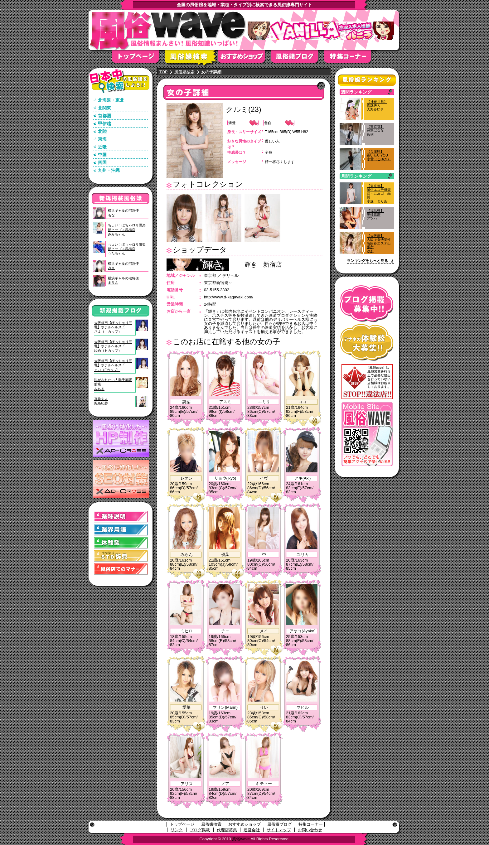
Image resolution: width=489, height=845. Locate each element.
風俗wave (240, 839)
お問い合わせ (310, 830)
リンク (177, 830)
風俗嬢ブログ (297, 58)
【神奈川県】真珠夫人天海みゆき (377, 105)
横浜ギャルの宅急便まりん (123, 280)
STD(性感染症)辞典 (121, 556)
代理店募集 (227, 830)
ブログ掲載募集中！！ (367, 303)
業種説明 (121, 517)
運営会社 (252, 830)
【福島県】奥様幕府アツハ (375, 214)
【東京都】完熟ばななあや (375, 130)
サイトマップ (279, 830)
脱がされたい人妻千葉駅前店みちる (113, 384)
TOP (163, 72)
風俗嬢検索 (191, 58)
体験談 (121, 543)
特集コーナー (310, 824)
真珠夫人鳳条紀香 (101, 401)
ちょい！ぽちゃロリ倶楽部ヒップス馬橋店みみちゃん (127, 229)
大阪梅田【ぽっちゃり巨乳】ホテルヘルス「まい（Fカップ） (113, 365)
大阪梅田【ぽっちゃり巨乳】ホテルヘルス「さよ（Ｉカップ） (113, 327)
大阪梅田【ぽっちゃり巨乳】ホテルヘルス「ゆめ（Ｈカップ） (113, 346)
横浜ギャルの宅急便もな (123, 213)
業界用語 (121, 530)
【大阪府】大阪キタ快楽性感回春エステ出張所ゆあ (379, 243)
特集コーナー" (350, 58)
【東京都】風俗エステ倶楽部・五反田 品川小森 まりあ (379, 193)
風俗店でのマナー (121, 569)
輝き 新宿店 (263, 264)
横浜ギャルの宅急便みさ (123, 266)
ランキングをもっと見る (367, 260)
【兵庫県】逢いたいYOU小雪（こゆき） (379, 155)
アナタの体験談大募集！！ (367, 342)
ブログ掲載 (200, 830)
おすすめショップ (244, 58)
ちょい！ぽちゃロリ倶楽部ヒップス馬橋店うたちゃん (127, 249)
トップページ (138, 58)
